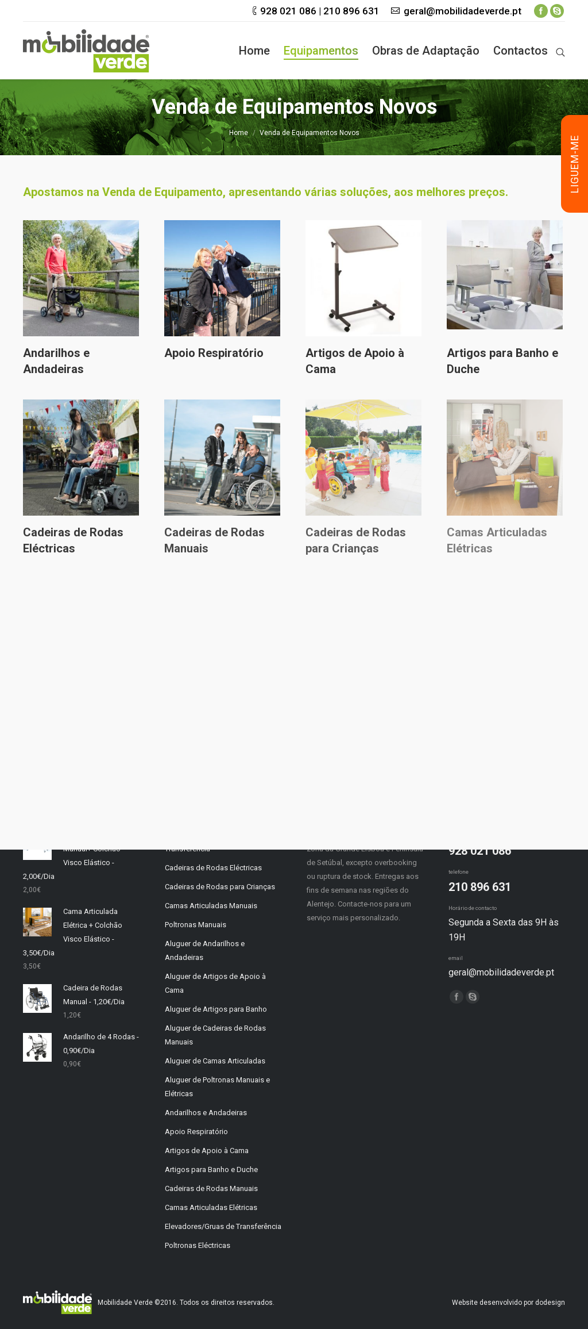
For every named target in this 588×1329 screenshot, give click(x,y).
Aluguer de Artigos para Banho (216, 1009)
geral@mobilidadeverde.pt (462, 11)
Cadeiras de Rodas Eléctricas (73, 540)
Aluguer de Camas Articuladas (215, 1061)
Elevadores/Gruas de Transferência (223, 1226)
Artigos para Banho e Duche (502, 361)
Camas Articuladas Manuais (211, 905)
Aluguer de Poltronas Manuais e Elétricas (217, 1087)
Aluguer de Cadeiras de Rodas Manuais (215, 1035)
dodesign (550, 1303)
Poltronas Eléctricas (197, 1245)
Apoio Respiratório (214, 353)
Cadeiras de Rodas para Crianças (355, 540)
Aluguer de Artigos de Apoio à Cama (215, 983)
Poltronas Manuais (195, 924)
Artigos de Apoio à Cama (354, 361)
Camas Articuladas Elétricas (211, 1207)
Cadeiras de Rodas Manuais (214, 540)
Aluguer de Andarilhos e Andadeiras (205, 950)
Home (238, 133)
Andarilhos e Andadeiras (56, 361)
